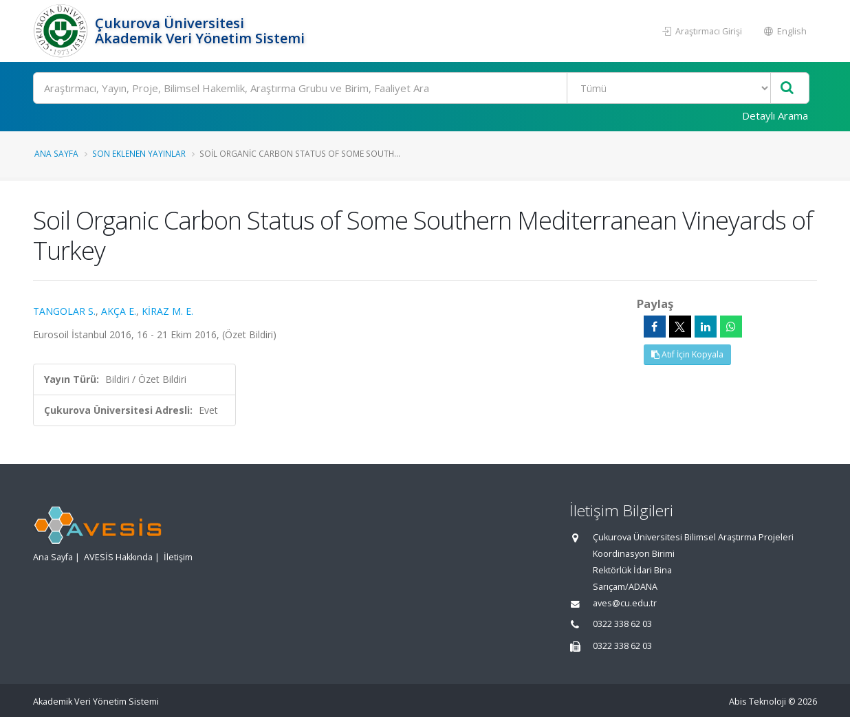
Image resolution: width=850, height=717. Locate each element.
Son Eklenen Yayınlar (139, 153)
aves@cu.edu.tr (625, 603)
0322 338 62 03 (622, 624)
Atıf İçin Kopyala (687, 354)
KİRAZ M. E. (167, 311)
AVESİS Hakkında (118, 557)
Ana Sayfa (56, 153)
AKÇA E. (118, 311)
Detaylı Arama (775, 115)
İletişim (178, 557)
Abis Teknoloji (757, 701)
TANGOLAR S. (64, 311)
